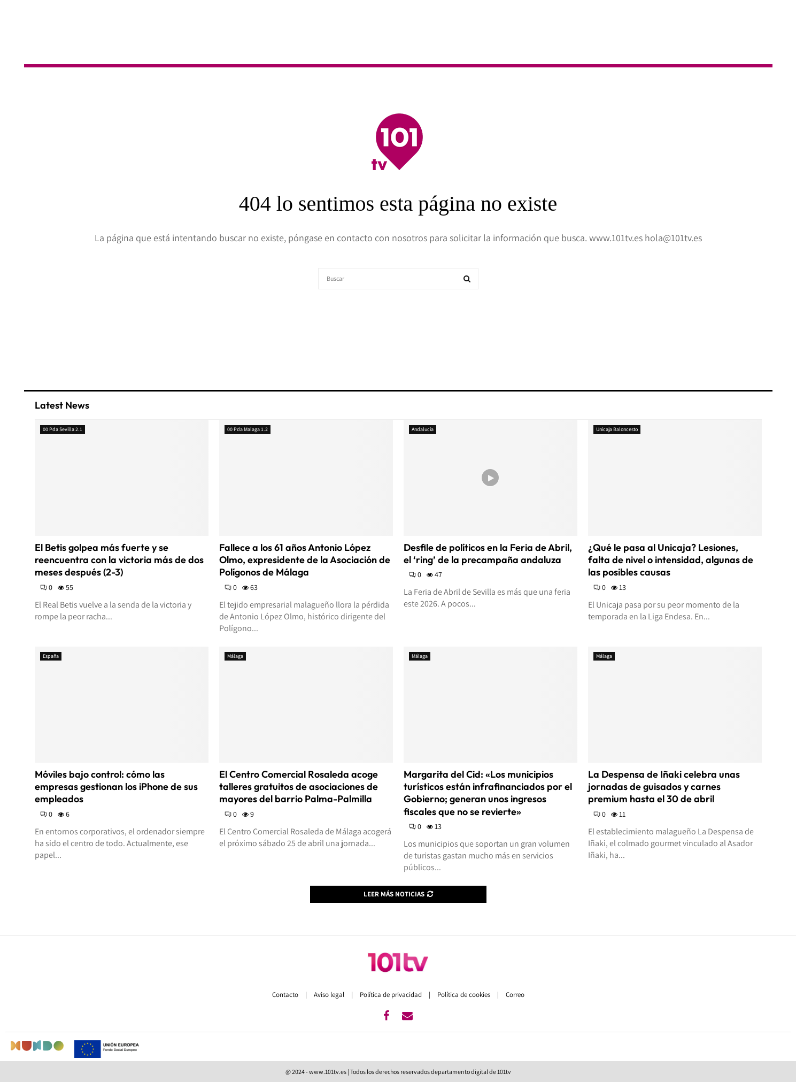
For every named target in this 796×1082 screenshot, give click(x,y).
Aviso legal (330, 994)
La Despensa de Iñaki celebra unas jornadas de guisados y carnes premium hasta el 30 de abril (664, 786)
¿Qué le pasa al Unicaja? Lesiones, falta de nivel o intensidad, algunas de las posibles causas (670, 560)
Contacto (286, 994)
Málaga (235, 656)
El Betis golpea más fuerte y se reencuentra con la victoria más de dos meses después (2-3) (119, 560)
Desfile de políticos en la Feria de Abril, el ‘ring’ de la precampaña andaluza (488, 553)
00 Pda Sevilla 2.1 (62, 429)
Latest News (62, 405)
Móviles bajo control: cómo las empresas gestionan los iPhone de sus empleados (116, 786)
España (51, 656)
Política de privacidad (391, 994)
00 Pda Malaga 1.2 (247, 429)
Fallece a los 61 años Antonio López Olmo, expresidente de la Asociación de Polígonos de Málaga (304, 560)
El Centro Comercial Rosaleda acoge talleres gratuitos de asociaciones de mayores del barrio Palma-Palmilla (298, 786)
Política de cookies (464, 994)
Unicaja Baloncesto (617, 429)
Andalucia (423, 429)
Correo (515, 994)
